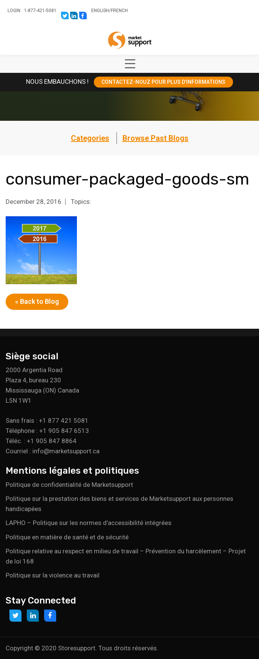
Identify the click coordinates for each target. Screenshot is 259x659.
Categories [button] (90, 138)
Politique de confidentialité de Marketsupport (69, 484)
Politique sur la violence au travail (53, 575)
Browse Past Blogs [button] (156, 138)
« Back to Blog (37, 301)
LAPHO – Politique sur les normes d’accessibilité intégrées (89, 523)
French (119, 10)
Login (14, 10)
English (100, 10)
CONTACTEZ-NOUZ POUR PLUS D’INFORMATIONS (163, 82)
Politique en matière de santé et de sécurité (67, 537)
